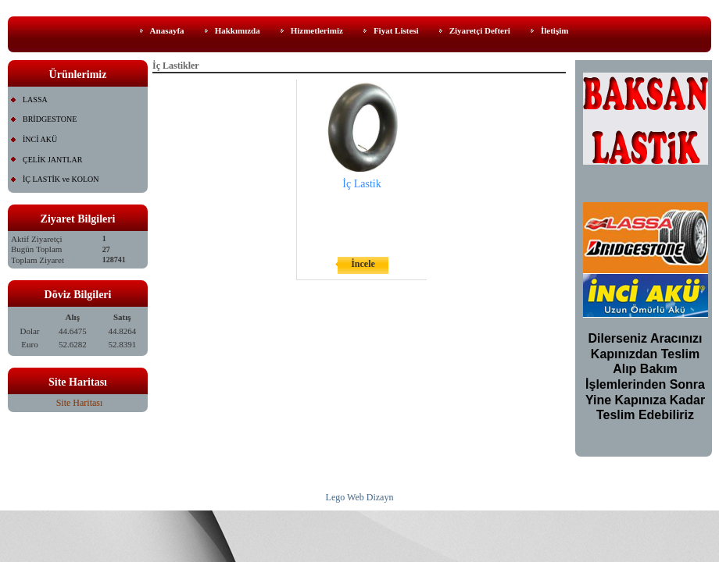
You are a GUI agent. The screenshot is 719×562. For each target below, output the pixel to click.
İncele (363, 263)
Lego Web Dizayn (360, 497)
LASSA (35, 99)
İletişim (554, 30)
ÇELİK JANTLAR (52, 159)
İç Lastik (361, 184)
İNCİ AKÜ (40, 139)
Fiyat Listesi (396, 30)
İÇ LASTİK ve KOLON (61, 179)
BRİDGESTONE (50, 119)
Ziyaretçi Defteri (479, 30)
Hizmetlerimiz (317, 30)
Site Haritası (79, 402)
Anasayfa (167, 30)
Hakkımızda (237, 30)
